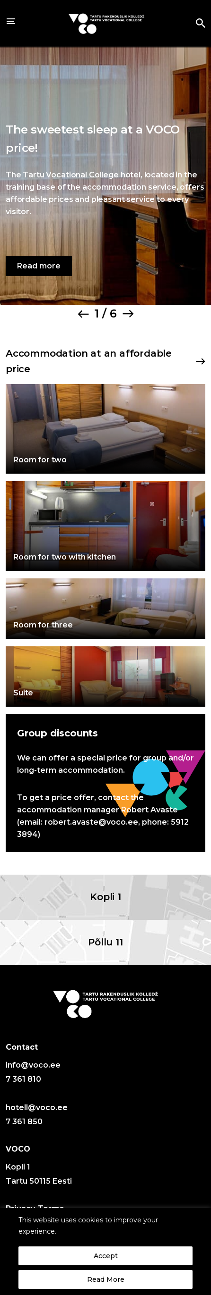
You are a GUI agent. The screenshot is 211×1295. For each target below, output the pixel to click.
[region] (105, 1251)
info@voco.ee (33, 1065)
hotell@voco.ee (37, 1107)
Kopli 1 (105, 896)
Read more (39, 265)
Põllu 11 (105, 942)
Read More (105, 1279)
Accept (106, 1256)
